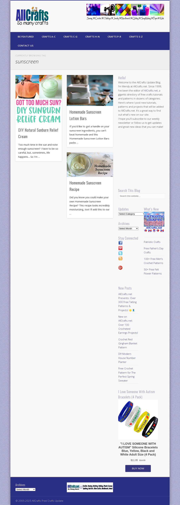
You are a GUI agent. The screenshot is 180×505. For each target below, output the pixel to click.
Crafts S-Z (136, 36)
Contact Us (25, 45)
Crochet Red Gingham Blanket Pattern (127, 343)
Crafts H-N (92, 36)
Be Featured (26, 36)
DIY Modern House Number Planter (127, 358)
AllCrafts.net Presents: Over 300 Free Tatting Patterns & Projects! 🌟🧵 (127, 302)
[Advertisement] (146, 158)
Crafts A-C (49, 36)
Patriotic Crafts (152, 242)
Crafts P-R (114, 36)
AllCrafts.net (151, 90)
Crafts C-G (70, 36)
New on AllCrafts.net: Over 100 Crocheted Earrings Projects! (128, 324)
